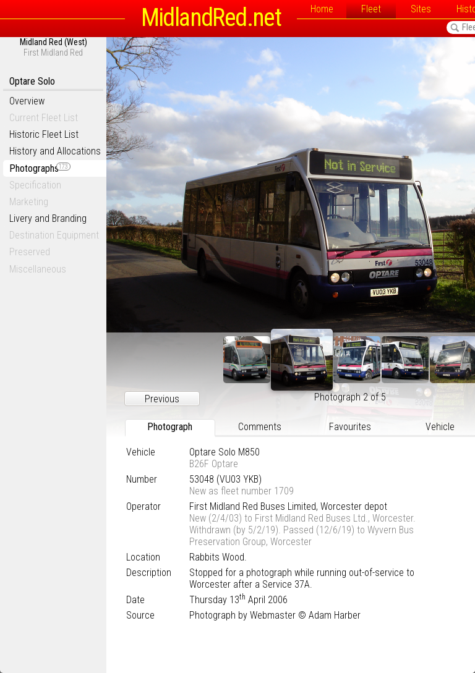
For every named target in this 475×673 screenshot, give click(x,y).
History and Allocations (55, 151)
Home (321, 9)
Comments (259, 427)
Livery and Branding (48, 218)
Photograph (169, 427)
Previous (162, 399)
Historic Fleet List (44, 134)
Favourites (350, 427)
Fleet (371, 9)
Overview (27, 101)
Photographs (40, 168)
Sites (421, 9)
